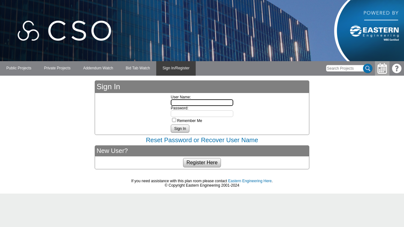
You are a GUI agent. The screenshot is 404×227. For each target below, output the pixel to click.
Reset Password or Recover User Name (202, 140)
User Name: (181, 97)
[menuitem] (19, 68)
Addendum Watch (98, 68)
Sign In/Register (176, 68)
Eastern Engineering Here (250, 181)
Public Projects (18, 68)
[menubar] (98, 68)
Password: (179, 108)
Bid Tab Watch (138, 68)
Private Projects (57, 68)
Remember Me (189, 121)
